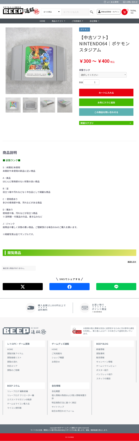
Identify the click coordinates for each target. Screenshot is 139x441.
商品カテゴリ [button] (58, 21)
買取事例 (100, 353)
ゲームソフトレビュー (106, 365)
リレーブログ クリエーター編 (20, 395)
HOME (42, 21)
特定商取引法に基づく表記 (64, 402)
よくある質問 (112, 2)
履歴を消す (132, 261)
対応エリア (12, 365)
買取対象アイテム (15, 353)
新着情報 (100, 349)
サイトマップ (58, 406)
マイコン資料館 (14, 407)
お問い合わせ (132, 2)
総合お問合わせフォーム (63, 410)
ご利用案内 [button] (77, 21)
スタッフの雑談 (103, 378)
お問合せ (56, 361)
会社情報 (56, 385)
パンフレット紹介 (104, 374)
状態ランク (84, 69)
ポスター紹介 (102, 370)
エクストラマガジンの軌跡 (19, 399)
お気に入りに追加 (106, 102)
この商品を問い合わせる (106, 112)
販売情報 (100, 357)
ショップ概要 (58, 357)
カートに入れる (106, 92)
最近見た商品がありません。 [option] (14, 268)
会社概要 (56, 391)
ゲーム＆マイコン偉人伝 (18, 403)
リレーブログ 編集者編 (17, 391)
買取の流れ (12, 361)
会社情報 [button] (94, 21)
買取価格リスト (14, 357)
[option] (39, 60)
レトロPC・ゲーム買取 (18, 343)
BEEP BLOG (102, 343)
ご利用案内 (57, 353)
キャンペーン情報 (104, 361)
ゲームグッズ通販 (60, 343)
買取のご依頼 (13, 370)
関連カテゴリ (87, 123)
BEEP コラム (13, 385)
